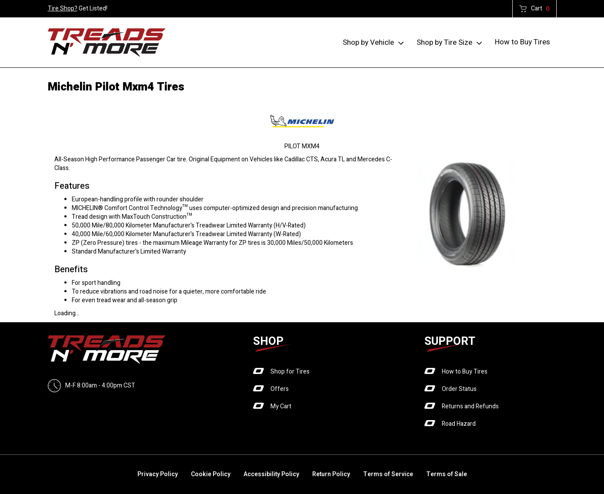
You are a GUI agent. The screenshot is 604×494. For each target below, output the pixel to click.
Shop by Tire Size (444, 42)
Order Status (459, 389)
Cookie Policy (210, 474)
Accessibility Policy (271, 474)
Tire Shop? (62, 8)
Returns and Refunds (470, 406)
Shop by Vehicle (368, 42)
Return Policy (331, 474)
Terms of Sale (446, 474)
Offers (279, 389)
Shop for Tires (290, 371)
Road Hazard (459, 423)
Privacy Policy (157, 474)
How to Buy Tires (522, 42)
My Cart (280, 406)
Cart (540, 8)
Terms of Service (388, 474)
